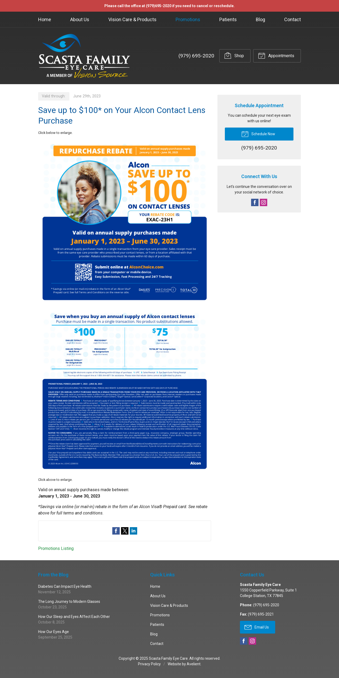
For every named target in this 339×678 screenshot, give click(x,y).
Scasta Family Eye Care (168, 658)
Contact (292, 19)
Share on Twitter (124, 531)
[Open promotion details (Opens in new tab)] (124, 306)
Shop (234, 55)
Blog (260, 19)
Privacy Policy (149, 664)
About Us (79, 19)
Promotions (188, 19)
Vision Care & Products (132, 19)
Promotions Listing (56, 548)
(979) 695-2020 (196, 56)
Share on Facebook (116, 531)
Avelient (193, 664)
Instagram (263, 202)
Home (44, 19)
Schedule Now (258, 133)
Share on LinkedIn (133, 531)
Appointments (276, 55)
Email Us (256, 627)
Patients (228, 19)
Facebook (254, 202)
